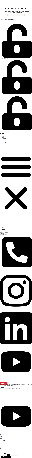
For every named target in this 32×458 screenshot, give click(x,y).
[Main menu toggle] (31, 2)
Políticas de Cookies (3, 440)
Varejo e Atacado (5, 143)
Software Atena (6, 139)
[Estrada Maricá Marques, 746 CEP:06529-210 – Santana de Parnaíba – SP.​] (7, 393)
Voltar (8, 455)
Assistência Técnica (4, 147)
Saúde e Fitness (5, 142)
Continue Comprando (6, 456)
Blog (2, 146)
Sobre (3, 145)
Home (3, 136)
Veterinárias (4, 144)
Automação (4, 138)
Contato (3, 227)
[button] (16, 182)
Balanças (3, 137)
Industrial (4, 140)
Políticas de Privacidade (3, 442)
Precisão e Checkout (5, 141)
